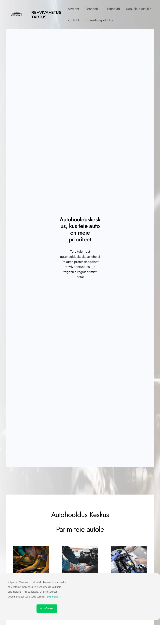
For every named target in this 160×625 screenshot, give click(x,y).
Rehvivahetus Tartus (46, 14)
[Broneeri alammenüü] (100, 9)
